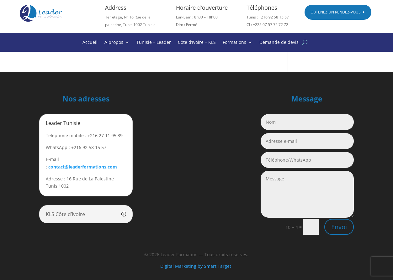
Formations (234, 42)
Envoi (339, 227)
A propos (113, 42)
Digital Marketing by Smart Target (196, 266)
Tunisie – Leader (153, 42)
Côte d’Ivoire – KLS (197, 42)
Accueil (90, 42)
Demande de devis (279, 42)
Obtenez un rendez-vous (336, 12)
